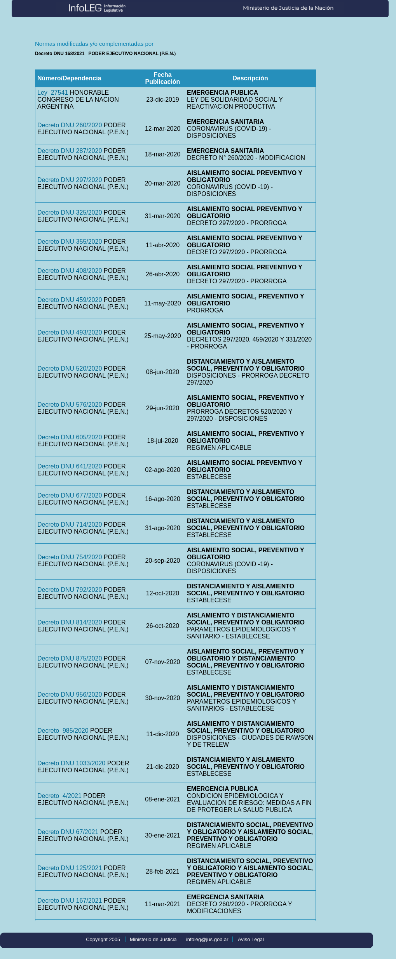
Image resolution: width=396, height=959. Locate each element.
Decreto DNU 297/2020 (69, 180)
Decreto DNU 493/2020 (69, 332)
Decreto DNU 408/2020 (69, 270)
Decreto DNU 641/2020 (69, 466)
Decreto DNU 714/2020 (69, 524)
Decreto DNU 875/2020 (69, 658)
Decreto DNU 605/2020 (69, 437)
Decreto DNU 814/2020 (69, 622)
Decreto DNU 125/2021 (69, 868)
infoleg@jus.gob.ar (207, 939)
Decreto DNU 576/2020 (69, 404)
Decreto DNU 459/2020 (69, 300)
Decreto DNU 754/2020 (69, 557)
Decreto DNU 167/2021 (69, 900)
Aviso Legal (251, 939)
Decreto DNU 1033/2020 (71, 763)
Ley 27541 (52, 92)
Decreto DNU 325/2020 (69, 212)
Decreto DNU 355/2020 (69, 241)
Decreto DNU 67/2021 (67, 832)
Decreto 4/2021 (59, 796)
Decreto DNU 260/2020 (69, 125)
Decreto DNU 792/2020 (69, 589)
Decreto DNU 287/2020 (69, 150)
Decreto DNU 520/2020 (69, 368)
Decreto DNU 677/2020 (69, 495)
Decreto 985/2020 (63, 730)
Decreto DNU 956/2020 (69, 694)
